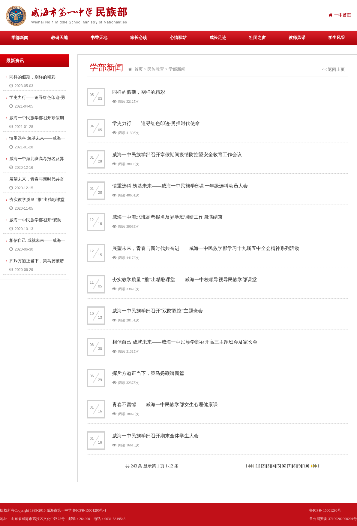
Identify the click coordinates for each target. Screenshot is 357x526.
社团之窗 (257, 37)
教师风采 (297, 37)
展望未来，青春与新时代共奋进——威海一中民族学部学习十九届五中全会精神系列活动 (33, 181)
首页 (138, 69)
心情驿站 (178, 37)
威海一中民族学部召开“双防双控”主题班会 (32, 222)
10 (306, 466)
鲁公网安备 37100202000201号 (333, 519)
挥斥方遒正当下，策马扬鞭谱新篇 (33, 262)
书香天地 (99, 37)
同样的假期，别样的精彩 (32, 77)
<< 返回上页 (333, 69)
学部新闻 (19, 37)
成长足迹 (217, 37)
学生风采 (336, 37)
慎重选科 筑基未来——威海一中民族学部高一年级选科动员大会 (34, 140)
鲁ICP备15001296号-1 (89, 510)
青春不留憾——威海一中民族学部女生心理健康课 (165, 404)
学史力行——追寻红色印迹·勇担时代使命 (34, 99)
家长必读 (138, 37)
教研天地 (59, 37)
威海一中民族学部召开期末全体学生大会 (155, 435)
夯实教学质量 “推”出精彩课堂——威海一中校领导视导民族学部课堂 (33, 201)
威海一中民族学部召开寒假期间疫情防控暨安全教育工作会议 (33, 119)
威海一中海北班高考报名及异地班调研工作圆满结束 (33, 160)
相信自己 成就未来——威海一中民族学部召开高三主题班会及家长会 (34, 242)
